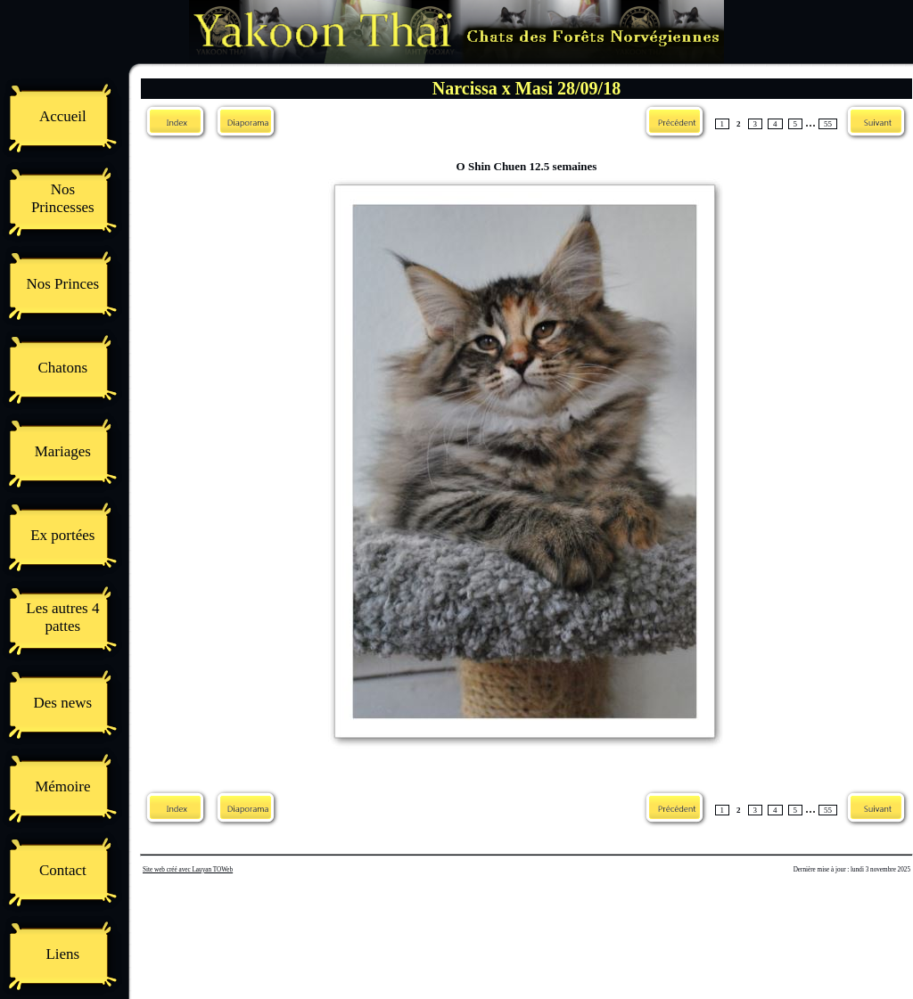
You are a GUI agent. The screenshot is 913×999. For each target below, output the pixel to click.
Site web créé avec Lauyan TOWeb (188, 869)
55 (828, 123)
